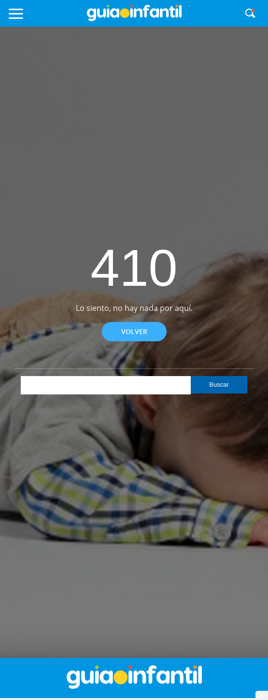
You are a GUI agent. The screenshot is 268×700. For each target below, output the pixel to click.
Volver (134, 331)
